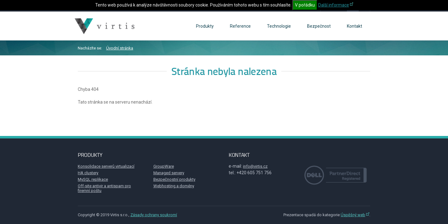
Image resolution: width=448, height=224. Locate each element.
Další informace (333, 4)
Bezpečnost (319, 26)
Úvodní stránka (119, 48)
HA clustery (88, 172)
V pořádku (305, 4)
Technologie (279, 26)
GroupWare (163, 166)
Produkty (205, 26)
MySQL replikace (93, 179)
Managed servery (168, 172)
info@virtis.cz (255, 166)
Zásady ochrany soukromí (153, 214)
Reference (240, 26)
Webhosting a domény (173, 186)
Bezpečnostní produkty (174, 179)
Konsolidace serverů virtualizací (106, 166)
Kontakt (354, 26)
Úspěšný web (353, 214)
